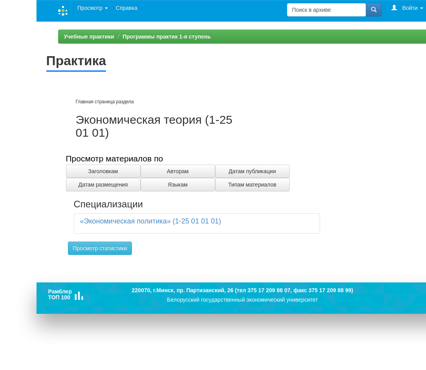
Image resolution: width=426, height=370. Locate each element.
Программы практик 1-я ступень (166, 36)
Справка (126, 8)
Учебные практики (89, 36)
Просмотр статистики (100, 248)
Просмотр (92, 8)
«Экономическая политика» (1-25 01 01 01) (150, 221)
